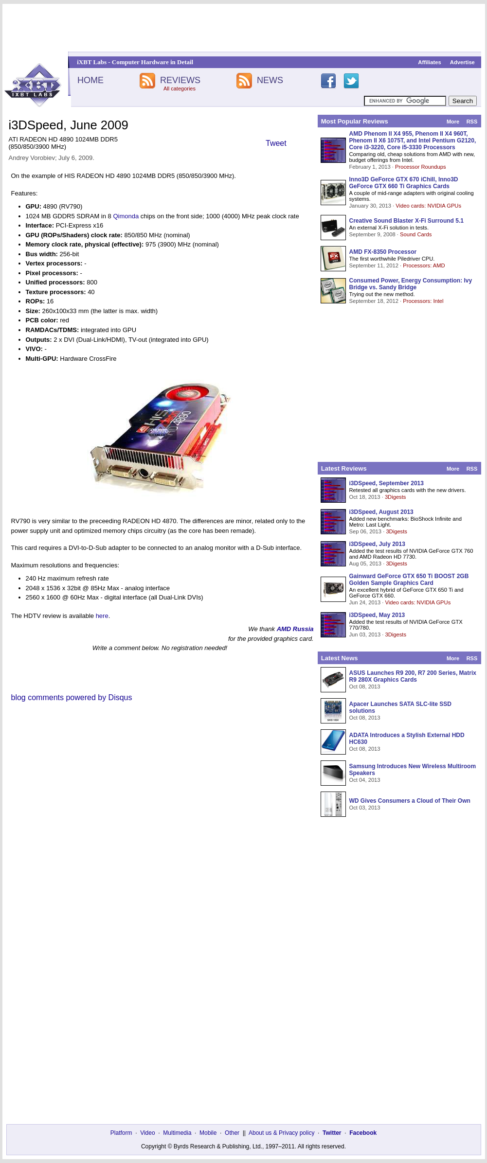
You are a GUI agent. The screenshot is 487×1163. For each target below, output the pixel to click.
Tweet (276, 143)
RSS (472, 121)
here (102, 615)
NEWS (270, 80)
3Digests (395, 497)
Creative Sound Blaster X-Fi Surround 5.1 (406, 220)
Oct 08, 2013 (364, 686)
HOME (90, 80)
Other (232, 1132)
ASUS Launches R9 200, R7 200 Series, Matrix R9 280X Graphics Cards (412, 676)
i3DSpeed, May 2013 (377, 615)
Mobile (207, 1132)
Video (147, 1132)
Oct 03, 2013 (364, 808)
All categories (179, 88)
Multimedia (177, 1132)
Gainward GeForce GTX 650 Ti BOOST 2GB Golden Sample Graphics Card (409, 579)
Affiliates (429, 62)
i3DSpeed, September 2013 (386, 483)
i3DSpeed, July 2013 (377, 544)
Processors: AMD (424, 265)
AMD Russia (295, 629)
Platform (121, 1132)
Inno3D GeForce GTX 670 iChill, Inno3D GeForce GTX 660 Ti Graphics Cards (403, 183)
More (453, 121)
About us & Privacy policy (281, 1132)
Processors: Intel (423, 301)
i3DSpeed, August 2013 (381, 512)
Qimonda (126, 216)
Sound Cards (416, 234)
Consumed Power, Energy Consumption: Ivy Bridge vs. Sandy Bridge (410, 284)
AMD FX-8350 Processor (383, 251)
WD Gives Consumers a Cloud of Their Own (409, 800)
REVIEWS (180, 80)
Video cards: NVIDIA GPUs (428, 206)
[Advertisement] (244, 28)
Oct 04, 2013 (364, 780)
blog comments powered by (71, 697)
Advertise (462, 62)
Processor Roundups (420, 167)
